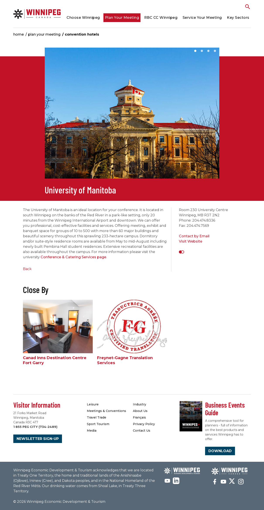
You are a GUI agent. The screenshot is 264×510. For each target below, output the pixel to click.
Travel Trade (96, 417)
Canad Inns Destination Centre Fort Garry (54, 360)
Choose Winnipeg (83, 18)
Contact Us (141, 430)
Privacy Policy (144, 424)
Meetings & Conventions (106, 411)
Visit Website (190, 241)
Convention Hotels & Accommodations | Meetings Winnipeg (37, 13)
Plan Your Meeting (122, 18)
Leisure (93, 404)
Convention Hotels (82, 34)
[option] (132, 115)
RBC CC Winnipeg (161, 18)
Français (139, 417)
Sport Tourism (98, 424)
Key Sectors (238, 18)
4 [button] (215, 51)
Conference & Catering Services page (73, 257)
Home (18, 34)
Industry (139, 404)
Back (27, 269)
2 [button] (202, 51)
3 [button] (208, 51)
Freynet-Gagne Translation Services (125, 360)
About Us (140, 411)
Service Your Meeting (202, 18)
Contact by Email (194, 236)
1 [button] (195, 51)
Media (91, 430)
